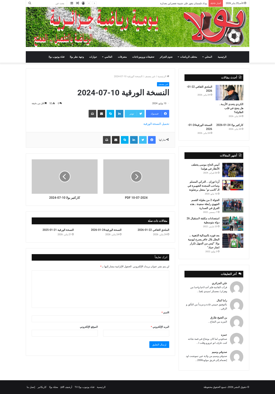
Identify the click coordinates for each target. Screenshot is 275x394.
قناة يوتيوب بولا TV (84, 387)
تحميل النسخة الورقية (156, 124)
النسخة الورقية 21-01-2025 (58, 229)
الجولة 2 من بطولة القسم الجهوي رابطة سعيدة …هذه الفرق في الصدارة (204, 204)
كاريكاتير (42, 387)
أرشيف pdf (66, 387)
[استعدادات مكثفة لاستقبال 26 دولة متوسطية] (232, 223)
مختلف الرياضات (188, 56)
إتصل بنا (31, 387)
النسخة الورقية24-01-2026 (106, 229)
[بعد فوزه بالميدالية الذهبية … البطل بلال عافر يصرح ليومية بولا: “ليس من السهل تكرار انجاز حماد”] (232, 240)
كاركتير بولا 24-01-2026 (229, 124)
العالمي (108, 56)
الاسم (165, 312)
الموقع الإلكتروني (89, 326)
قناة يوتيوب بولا (56, 56)
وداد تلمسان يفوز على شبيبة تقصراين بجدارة (183, 3)
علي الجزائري (219, 283)
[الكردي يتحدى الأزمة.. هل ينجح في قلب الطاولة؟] (229, 93)
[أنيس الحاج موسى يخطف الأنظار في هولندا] (232, 170)
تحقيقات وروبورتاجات (143, 56)
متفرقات (122, 56)
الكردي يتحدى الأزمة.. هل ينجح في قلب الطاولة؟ (231, 108)
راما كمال (222, 300)
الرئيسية (222, 56)
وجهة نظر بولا (77, 56)
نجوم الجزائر (166, 56)
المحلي (208, 56)
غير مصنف (150, 76)
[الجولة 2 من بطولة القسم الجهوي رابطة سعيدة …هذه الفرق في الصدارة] (232, 205)
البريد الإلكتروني (160, 326)
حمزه (224, 334)
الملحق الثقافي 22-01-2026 (153, 229)
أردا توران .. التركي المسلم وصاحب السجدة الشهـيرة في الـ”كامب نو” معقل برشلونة (203, 185)
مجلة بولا (53, 387)
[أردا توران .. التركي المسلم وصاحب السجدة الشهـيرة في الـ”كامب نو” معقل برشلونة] (232, 185)
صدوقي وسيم (219, 351)
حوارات (93, 56)
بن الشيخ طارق (218, 317)
